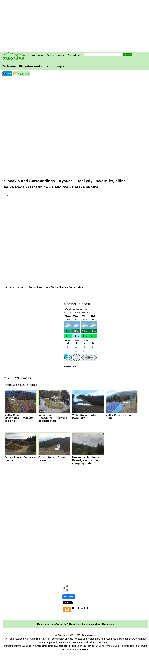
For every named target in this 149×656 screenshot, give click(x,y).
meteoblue (69, 366)
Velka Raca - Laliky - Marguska (88, 415)
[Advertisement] (75, 26)
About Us (74, 624)
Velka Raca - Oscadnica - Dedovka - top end (21, 416)
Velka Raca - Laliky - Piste (122, 415)
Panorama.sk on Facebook (98, 624)
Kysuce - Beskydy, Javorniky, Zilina (92, 181)
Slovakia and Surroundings (29, 181)
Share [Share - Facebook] (68, 596)
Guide (50, 55)
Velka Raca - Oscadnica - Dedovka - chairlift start (54, 416)
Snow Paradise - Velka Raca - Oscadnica (55, 287)
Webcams (37, 55)
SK (9, 73)
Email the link (80, 608)
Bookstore (74, 55)
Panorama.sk (89, 635)
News (61, 55)
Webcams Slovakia (33, 66)
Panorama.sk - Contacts (51, 624)
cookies (74, 646)
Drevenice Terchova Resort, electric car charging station (88, 459)
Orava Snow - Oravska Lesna (21, 457)
